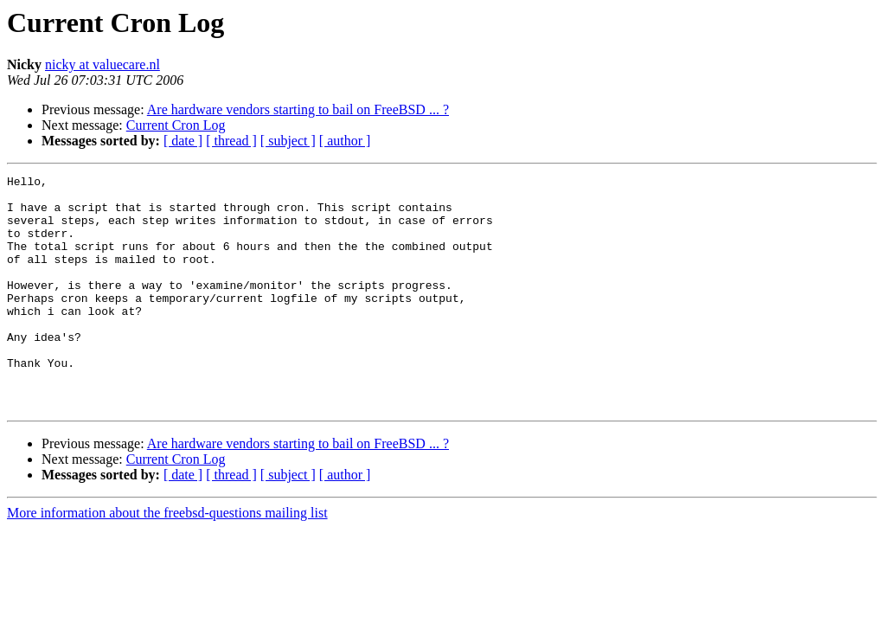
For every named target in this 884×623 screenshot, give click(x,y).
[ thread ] (231, 140)
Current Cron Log (176, 125)
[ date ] (182, 140)
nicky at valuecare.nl (102, 64)
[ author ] (345, 140)
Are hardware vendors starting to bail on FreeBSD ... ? (298, 109)
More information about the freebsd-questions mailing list (167, 559)
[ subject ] (288, 140)
